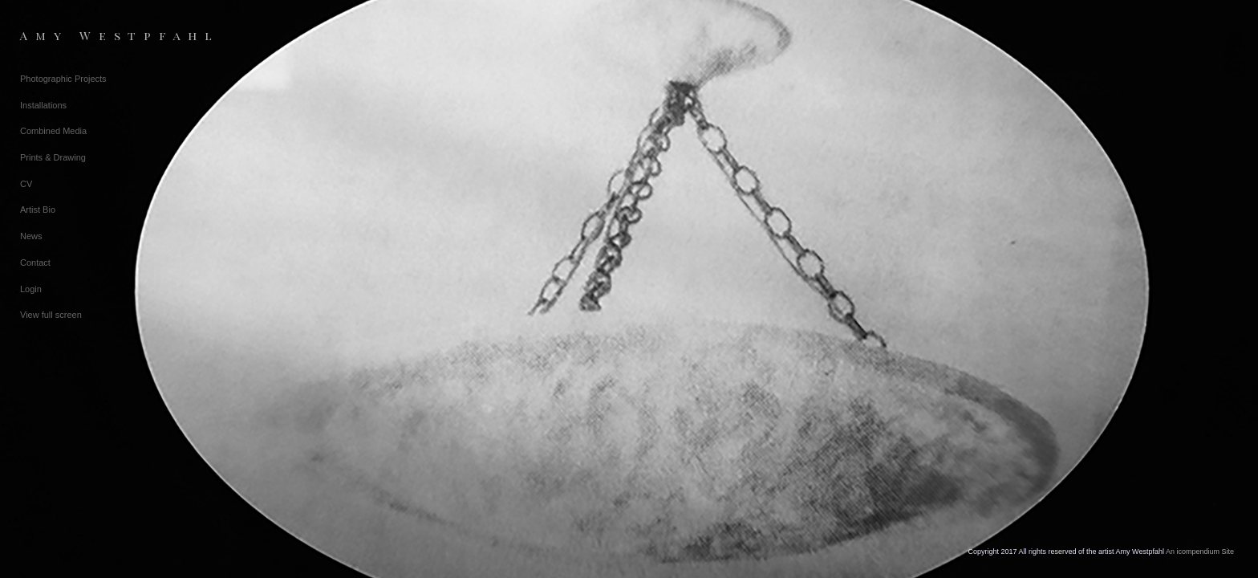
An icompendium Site (1200, 551)
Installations (43, 105)
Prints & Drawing (53, 157)
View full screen (51, 315)
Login (31, 289)
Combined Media (53, 131)
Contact (35, 262)
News (31, 236)
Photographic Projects (63, 78)
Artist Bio (37, 209)
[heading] (60, 35)
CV (26, 184)
